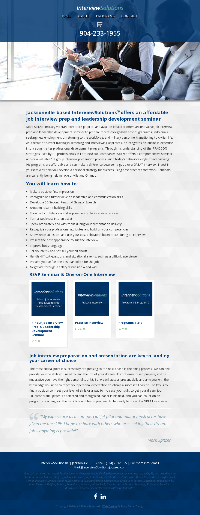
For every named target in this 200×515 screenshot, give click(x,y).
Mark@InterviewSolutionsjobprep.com (100, 467)
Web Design (109, 506)
